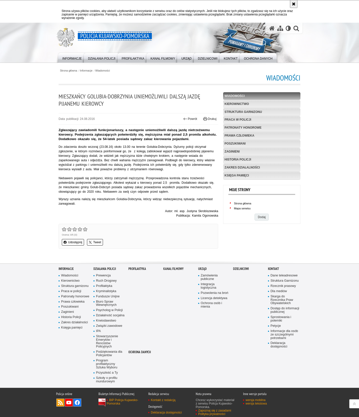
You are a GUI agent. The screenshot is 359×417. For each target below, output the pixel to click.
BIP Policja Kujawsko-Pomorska (122, 401)
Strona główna (68, 70)
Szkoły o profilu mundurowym (106, 379)
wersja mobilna (256, 400)
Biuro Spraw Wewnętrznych (106, 303)
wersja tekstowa (256, 403)
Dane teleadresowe (284, 275)
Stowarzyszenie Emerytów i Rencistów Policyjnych (107, 341)
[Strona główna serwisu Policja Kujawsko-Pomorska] (272, 28)
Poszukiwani (235, 143)
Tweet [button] (95, 242)
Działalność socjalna (110, 315)
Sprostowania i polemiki (280, 319)
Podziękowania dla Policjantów (109, 353)
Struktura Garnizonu (284, 280)
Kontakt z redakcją (163, 400)
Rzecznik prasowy (283, 286)
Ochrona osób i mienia (211, 305)
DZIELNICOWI (241, 269)
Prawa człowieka (240, 135)
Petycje (275, 326)
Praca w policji (238, 119)
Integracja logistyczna (208, 286)
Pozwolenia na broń (214, 293)
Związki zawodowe (109, 326)
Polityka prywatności (211, 414)
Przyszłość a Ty (107, 372)
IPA (98, 331)
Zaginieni (232, 151)
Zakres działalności (242, 167)
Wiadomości (102, 70)
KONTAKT (273, 269)
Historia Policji (238, 159)
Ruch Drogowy (106, 280)
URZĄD (202, 269)
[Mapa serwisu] (280, 28)
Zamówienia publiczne (209, 277)
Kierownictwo (237, 104)
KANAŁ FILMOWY (173, 269)
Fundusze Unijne (108, 296)
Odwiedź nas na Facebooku (77, 403)
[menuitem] (72, 57)
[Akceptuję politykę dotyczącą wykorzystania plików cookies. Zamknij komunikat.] (293, 4)
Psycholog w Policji (109, 310)
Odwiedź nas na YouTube (69, 403)
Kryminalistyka (106, 291)
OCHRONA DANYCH (139, 352)
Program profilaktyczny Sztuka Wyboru (106, 364)
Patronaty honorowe (243, 127)
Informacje (86, 70)
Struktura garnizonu (243, 112)
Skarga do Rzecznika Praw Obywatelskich (281, 300)
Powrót (190, 119)
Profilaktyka (104, 286)
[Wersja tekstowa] (288, 28)
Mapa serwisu (242, 208)
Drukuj (209, 119)
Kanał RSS (60, 403)
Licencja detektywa (214, 298)
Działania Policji (104, 269)
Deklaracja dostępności (278, 344)
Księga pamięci (237, 175)
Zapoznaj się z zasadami (214, 410)
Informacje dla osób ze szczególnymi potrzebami (284, 335)
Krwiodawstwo (106, 320)
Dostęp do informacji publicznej (284, 310)
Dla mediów (278, 291)
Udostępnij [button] (73, 242)
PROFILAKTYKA (137, 269)
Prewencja (103, 275)
